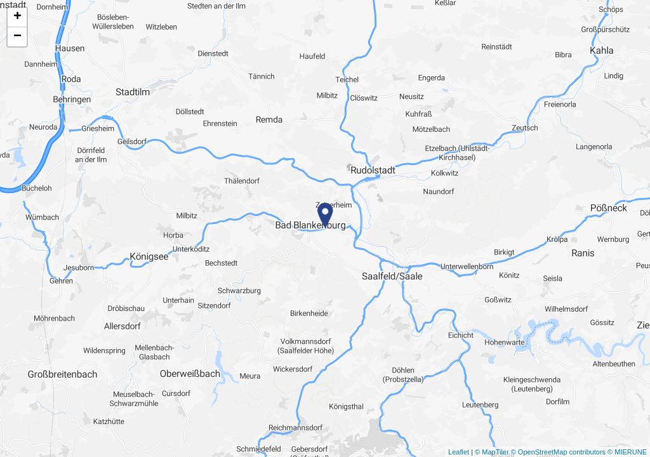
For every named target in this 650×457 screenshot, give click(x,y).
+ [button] (17, 17)
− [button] (17, 36)
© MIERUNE (627, 452)
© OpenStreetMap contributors (558, 452)
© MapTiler (492, 452)
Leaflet (458, 452)
